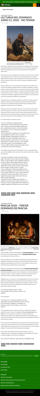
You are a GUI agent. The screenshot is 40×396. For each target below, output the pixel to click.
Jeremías (4, 193)
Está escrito (4, 15)
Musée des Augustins (16, 248)
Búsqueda (3, 354)
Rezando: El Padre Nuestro (7, 382)
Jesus (9, 193)
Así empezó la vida (5, 367)
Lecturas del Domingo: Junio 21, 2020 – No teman (18, 19)
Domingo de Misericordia (29, 254)
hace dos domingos (28, 252)
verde (13, 194)
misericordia (14, 343)
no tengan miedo (25, 193)
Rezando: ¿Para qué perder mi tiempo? (10, 385)
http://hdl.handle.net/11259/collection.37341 (15, 63)
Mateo (13, 193)
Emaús (3, 343)
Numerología (4, 369)
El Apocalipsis (4, 364)
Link (31, 63)
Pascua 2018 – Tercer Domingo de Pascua (14, 207)
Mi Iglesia (10, 15)
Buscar (36, 355)
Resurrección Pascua (28, 343)
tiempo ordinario (6, 194)
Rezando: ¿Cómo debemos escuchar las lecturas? (13, 380)
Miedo (18, 193)
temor (32, 193)
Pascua (20, 343)
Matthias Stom (11, 247)
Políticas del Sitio (10, 392)
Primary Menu (38, 5)
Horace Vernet (28, 62)
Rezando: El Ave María (6, 377)
